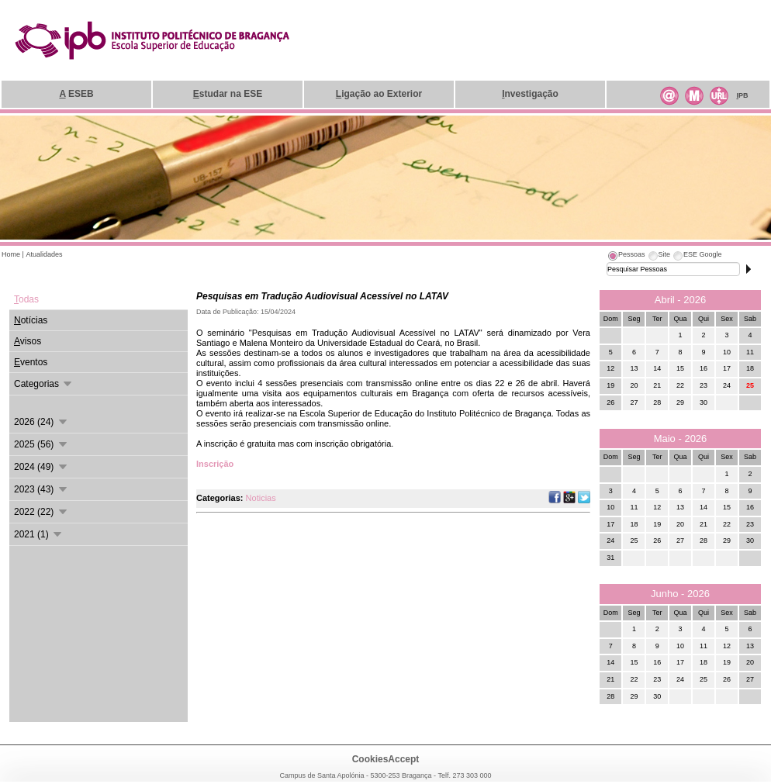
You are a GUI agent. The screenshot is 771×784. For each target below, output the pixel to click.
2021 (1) (39, 534)
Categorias (44, 384)
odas (26, 299)
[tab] (626, 256)
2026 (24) (41, 422)
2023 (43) (41, 489)
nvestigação (530, 93)
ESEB (76, 93)
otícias (30, 320)
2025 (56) (41, 444)
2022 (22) (41, 512)
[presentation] (626, 256)
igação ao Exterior (379, 93)
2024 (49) (41, 467)
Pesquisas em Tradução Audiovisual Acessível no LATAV (322, 296)
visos (27, 341)
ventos (30, 362)
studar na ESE (227, 93)
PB (742, 95)
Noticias (261, 498)
